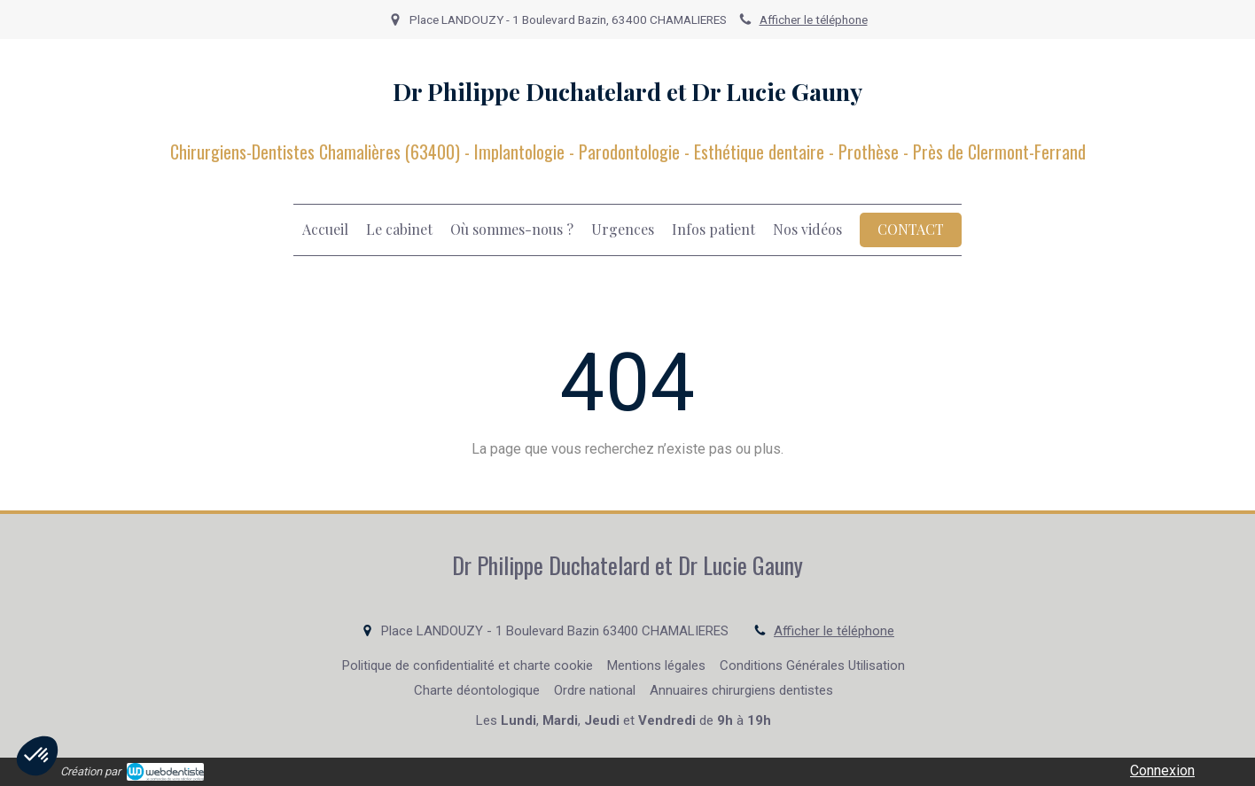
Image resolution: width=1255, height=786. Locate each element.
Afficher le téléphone (814, 19)
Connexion (1162, 770)
